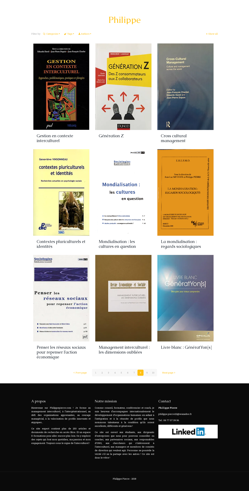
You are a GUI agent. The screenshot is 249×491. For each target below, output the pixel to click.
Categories (52, 33)
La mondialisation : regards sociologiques (181, 244)
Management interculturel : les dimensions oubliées (124, 350)
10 (153, 372)
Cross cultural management (174, 138)
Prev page (80, 372)
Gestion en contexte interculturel (55, 138)
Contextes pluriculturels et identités (61, 244)
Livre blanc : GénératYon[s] (186, 347)
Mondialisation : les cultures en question (117, 244)
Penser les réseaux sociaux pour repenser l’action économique (61, 352)
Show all (212, 33)
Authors (85, 33)
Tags (69, 33)
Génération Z (111, 135)
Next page (169, 372)
